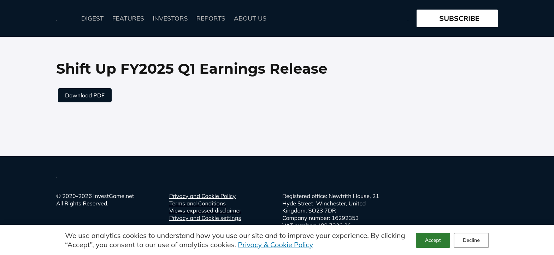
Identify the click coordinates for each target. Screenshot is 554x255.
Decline (471, 240)
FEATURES (128, 18)
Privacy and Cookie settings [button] (205, 217)
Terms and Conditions (197, 203)
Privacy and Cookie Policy (202, 195)
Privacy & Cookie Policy (275, 244)
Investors (170, 18)
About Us (250, 18)
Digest (92, 18)
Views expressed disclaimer (205, 210)
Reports (210, 18)
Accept (433, 240)
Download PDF (85, 95)
